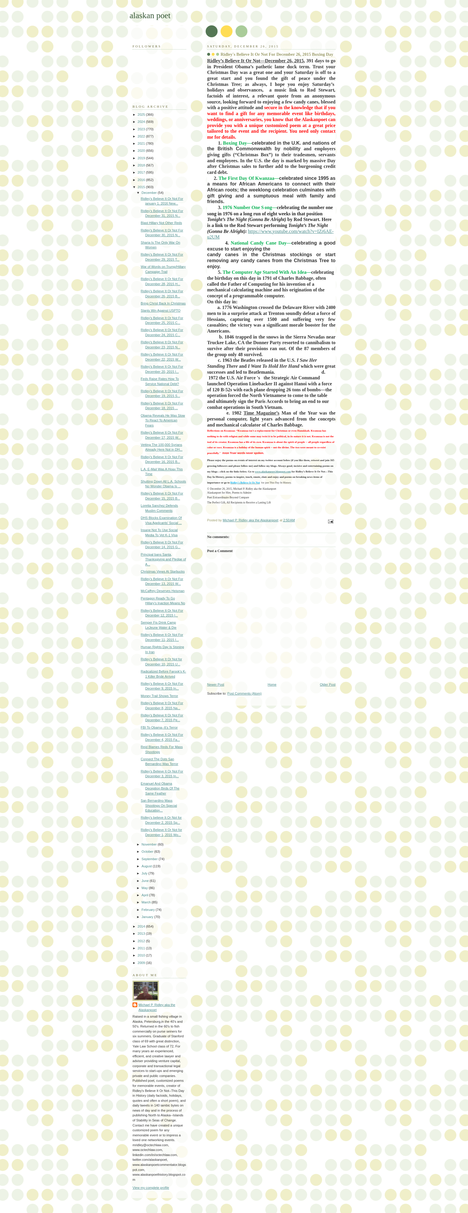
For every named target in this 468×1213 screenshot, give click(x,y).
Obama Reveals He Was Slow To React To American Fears (163, 420)
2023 (142, 129)
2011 (142, 948)
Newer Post (215, 684)
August (147, 866)
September (149, 859)
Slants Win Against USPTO (161, 310)
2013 (142, 933)
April (145, 895)
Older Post (327, 684)
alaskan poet (150, 15)
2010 (142, 955)
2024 (142, 121)
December (149, 192)
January (147, 917)
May (145, 888)
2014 (142, 926)
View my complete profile (151, 1187)
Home (272, 684)
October (147, 851)
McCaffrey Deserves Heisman (163, 591)
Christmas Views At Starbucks (163, 571)
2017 (142, 172)
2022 (142, 136)
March (146, 902)
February (148, 909)
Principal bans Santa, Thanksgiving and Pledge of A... (163, 559)
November (149, 844)
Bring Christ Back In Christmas (163, 303)
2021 (142, 143)
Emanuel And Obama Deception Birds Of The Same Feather (160, 788)
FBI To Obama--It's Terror (159, 727)
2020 (142, 150)
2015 (142, 187)
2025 (142, 114)
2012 (142, 941)
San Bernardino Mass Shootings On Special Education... (159, 805)
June (145, 881)
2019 (142, 158)
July (144, 873)
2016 (142, 180)
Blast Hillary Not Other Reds (161, 223)
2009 (142, 963)
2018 (142, 165)
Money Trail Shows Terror (159, 696)
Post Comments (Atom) (244, 693)
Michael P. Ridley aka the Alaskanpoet (156, 1007)
